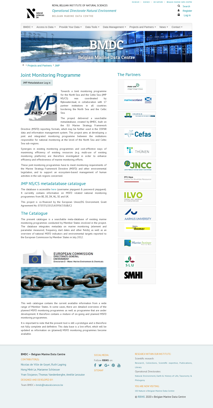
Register (187, 10)
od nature (158, 1)
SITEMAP (98, 370)
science (146, 1)
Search (186, 6)
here (53, 189)
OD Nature (140, 390)
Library (138, 367)
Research (139, 363)
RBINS (141, 396)
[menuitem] (28, 27)
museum (135, 1)
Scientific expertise (168, 363)
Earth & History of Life (167, 375)
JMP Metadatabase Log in (36, 82)
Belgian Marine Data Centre (160, 390)
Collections (151, 363)
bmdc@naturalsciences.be (49, 385)
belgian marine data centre (179, 1)
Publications (185, 363)
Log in (187, 15)
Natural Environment (145, 375)
